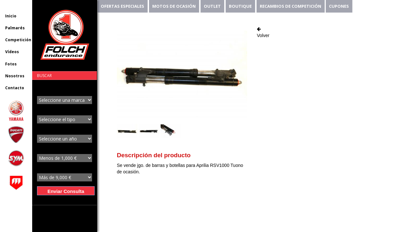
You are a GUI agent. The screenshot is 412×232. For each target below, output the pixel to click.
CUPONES (339, 6)
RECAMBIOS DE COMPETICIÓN (290, 6)
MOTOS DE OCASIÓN (174, 6)
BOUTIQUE (240, 6)
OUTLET (212, 6)
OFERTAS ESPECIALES (122, 6)
